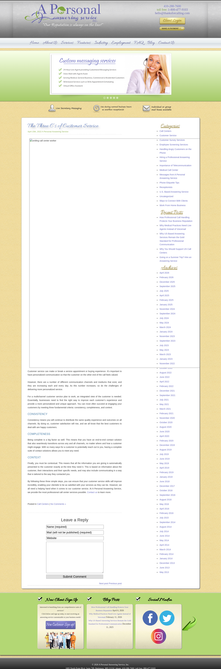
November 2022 (167, 363)
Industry (101, 43)
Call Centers (165, 131)
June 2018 (165, 481)
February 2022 (166, 386)
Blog (151, 43)
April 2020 (164, 436)
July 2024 (164, 318)
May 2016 (164, 504)
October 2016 (166, 490)
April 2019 (164, 468)
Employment (120, 43)
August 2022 (166, 372)
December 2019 (167, 445)
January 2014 (166, 558)
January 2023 (166, 359)
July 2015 (164, 517)
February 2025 (166, 300)
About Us (50, 43)
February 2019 (166, 472)
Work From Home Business (173, 205)
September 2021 (167, 395)
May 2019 (164, 463)
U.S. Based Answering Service (174, 192)
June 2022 (165, 377)
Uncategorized (166, 196)
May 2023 (164, 350)
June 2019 (165, 459)
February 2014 (166, 554)
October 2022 (166, 368)
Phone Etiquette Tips (169, 182)
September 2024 (167, 313)
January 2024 (166, 331)
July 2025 (164, 291)
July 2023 (164, 345)
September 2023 (167, 341)
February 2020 (166, 440)
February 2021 (166, 413)
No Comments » (58, 293)
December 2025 (167, 282)
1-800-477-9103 (178, 9)
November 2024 (167, 309)
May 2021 (164, 404)
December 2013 (167, 563)
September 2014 (167, 522)
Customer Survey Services (172, 140)
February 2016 (166, 513)
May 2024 (164, 322)
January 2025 (166, 304)
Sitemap (110, 663)
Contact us (92, 281)
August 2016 (166, 499)
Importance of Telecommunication (175, 165)
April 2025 (164, 295)
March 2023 (165, 354)
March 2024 (165, 327)
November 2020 (167, 418)
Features (84, 43)
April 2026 (164, 273)
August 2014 (166, 527)
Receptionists (166, 187)
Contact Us (166, 43)
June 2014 (165, 536)
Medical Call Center (169, 170)
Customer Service (168, 135)
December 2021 (167, 391)
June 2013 (165, 567)
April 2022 (164, 381)
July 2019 (164, 454)
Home (34, 43)
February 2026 (166, 277)
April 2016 (164, 508)
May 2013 (164, 572)
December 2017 (167, 486)
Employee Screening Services (174, 144)
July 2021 (164, 400)
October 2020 (166, 422)
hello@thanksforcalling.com (172, 13)
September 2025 (167, 286)
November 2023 (167, 336)
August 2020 (166, 427)
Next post (103, 378)
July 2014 (164, 531)
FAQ (138, 43)
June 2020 (165, 431)
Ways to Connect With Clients (174, 201)
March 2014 (165, 549)
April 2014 (164, 545)
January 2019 (166, 477)
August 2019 (166, 449)
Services (67, 43)
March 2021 (165, 409)
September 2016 (167, 495)
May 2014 (164, 540)
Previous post (115, 378)
